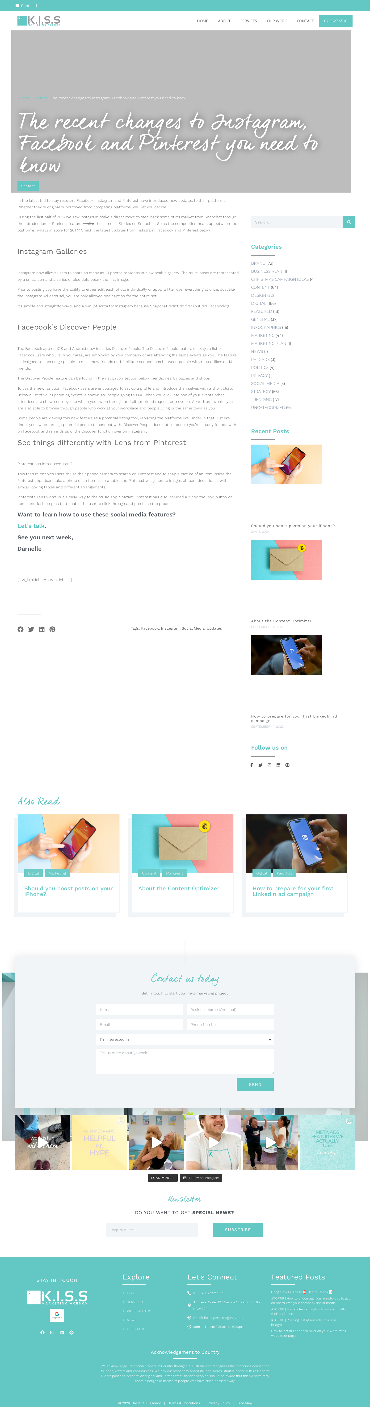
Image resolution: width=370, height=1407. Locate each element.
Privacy (259, 375)
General (260, 319)
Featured (261, 311)
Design (258, 295)
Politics (260, 367)
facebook (150, 628)
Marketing (263, 335)
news (257, 351)
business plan (266, 271)
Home (202, 21)
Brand (258, 263)
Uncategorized (268, 407)
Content (40, 98)
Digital (258, 303)
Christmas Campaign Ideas (280, 279)
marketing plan (268, 343)
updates (214, 628)
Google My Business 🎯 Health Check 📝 (302, 1292)
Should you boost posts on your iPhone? (293, 526)
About (224, 21)
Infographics (266, 327)
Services (248, 21)
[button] (20, 629)
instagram (170, 628)
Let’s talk (31, 525)
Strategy (261, 391)
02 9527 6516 (335, 21)
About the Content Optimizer (281, 621)
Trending (261, 399)
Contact (305, 21)
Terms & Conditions (184, 1403)
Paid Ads (260, 359)
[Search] (349, 222)
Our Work (277, 21)
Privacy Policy (219, 1403)
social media (193, 628)
